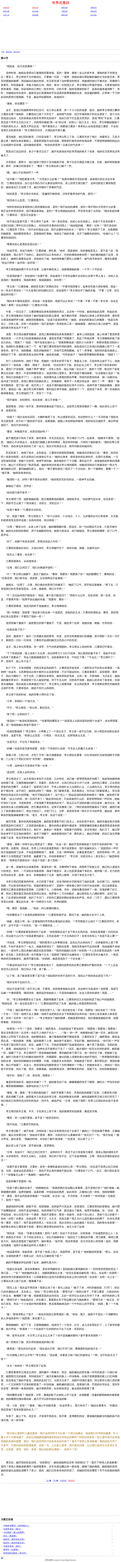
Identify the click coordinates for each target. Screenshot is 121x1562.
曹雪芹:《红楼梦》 (11, 1550)
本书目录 (63, 1481)
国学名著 (6, 11)
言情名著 (64, 11)
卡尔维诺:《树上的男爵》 (14, 1532)
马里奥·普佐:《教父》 (12, 1529)
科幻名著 (35, 11)
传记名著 (93, 15)
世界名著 (64, 8)
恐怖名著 (93, 11)
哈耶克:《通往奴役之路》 (14, 1539)
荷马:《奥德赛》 (10, 1536)
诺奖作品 (93, 8)
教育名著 (64, 15)
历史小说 (6, 15)
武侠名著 (35, 15)
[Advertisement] (60, 33)
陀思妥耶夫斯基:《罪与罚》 (15, 1553)
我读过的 (9, 52)
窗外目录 (17, 52)
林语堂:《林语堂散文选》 (14, 1543)
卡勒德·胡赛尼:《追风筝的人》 (16, 1526)
